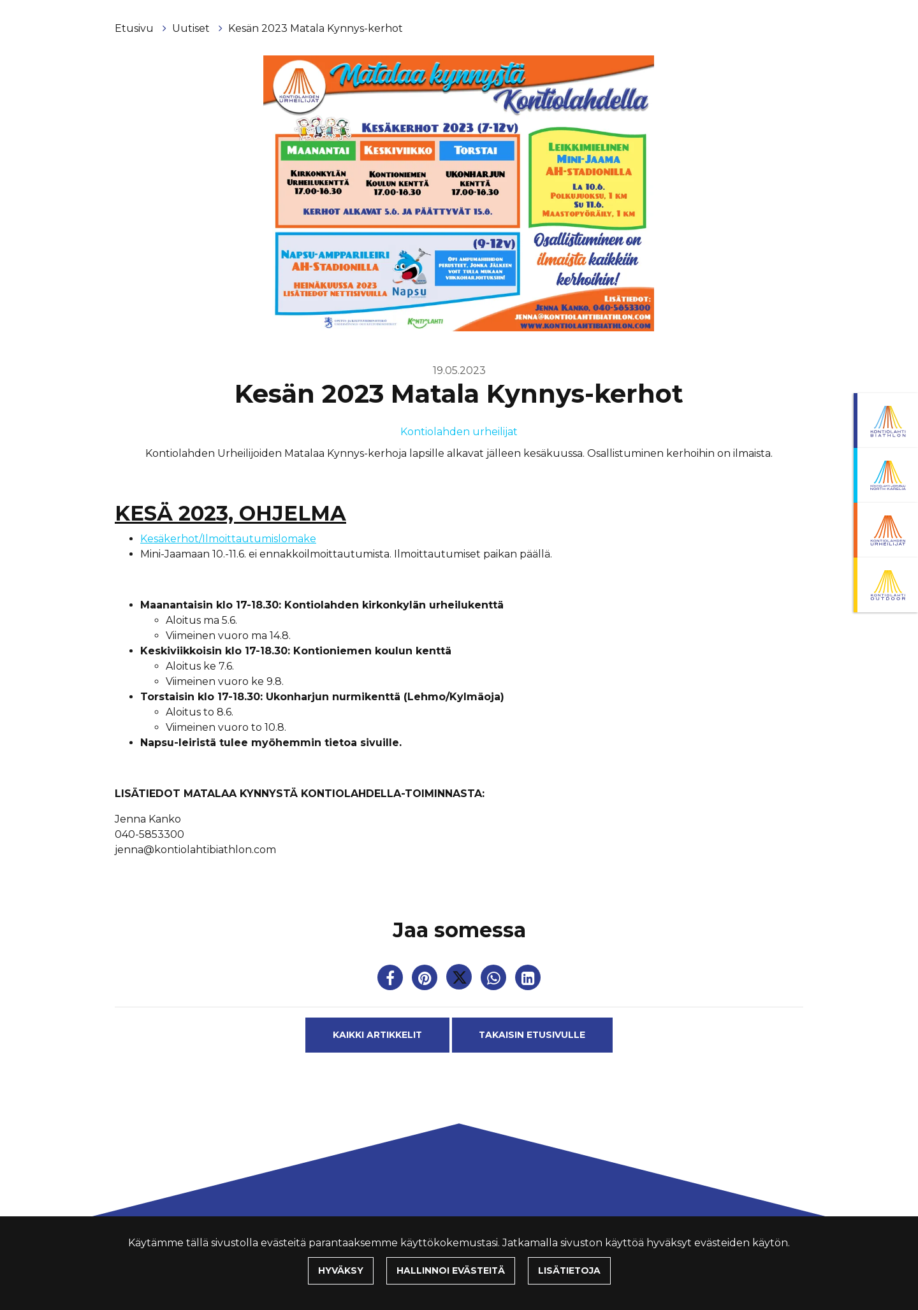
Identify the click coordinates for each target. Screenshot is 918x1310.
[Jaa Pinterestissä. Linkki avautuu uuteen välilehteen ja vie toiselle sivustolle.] (426, 980)
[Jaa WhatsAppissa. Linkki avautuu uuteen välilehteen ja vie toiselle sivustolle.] (494, 980)
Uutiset (192, 28)
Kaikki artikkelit (377, 1035)
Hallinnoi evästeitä (451, 1270)
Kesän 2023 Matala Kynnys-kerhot (315, 28)
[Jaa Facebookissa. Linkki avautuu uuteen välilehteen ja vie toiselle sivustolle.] (391, 980)
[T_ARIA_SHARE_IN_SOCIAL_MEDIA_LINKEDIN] (528, 980)
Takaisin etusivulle (532, 1035)
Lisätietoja (569, 1270)
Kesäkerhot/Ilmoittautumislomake (228, 539)
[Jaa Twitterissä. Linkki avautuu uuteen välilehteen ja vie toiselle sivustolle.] (460, 980)
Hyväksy (340, 1270)
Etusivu (135, 28)
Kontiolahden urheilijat (459, 432)
